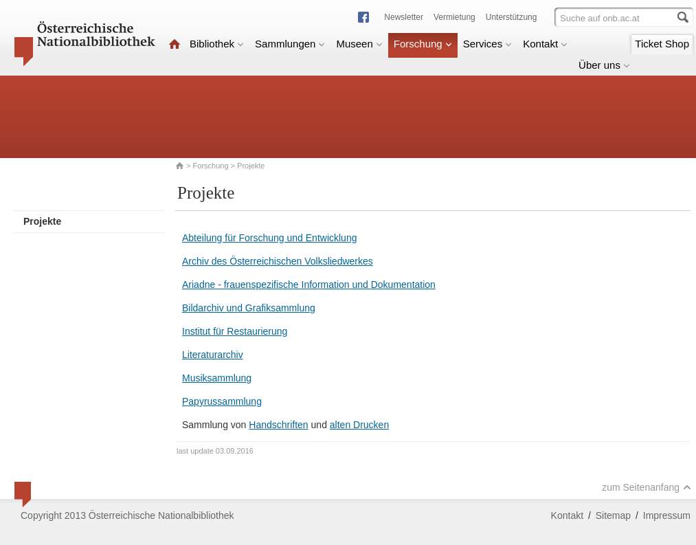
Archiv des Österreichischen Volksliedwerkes (277, 261)
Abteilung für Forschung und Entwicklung (269, 237)
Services (488, 43)
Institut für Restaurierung (234, 331)
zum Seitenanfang (646, 487)
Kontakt (545, 43)
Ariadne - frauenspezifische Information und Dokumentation (309, 284)
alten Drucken (359, 424)
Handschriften (278, 424)
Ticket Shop (662, 43)
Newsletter (403, 17)
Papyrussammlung (222, 401)
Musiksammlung (216, 377)
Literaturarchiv (212, 354)
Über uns (604, 65)
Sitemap (613, 515)
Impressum (667, 515)
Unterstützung (511, 17)
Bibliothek (217, 43)
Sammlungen (290, 43)
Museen (359, 43)
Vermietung (454, 17)
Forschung (423, 43)
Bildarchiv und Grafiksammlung (248, 307)
